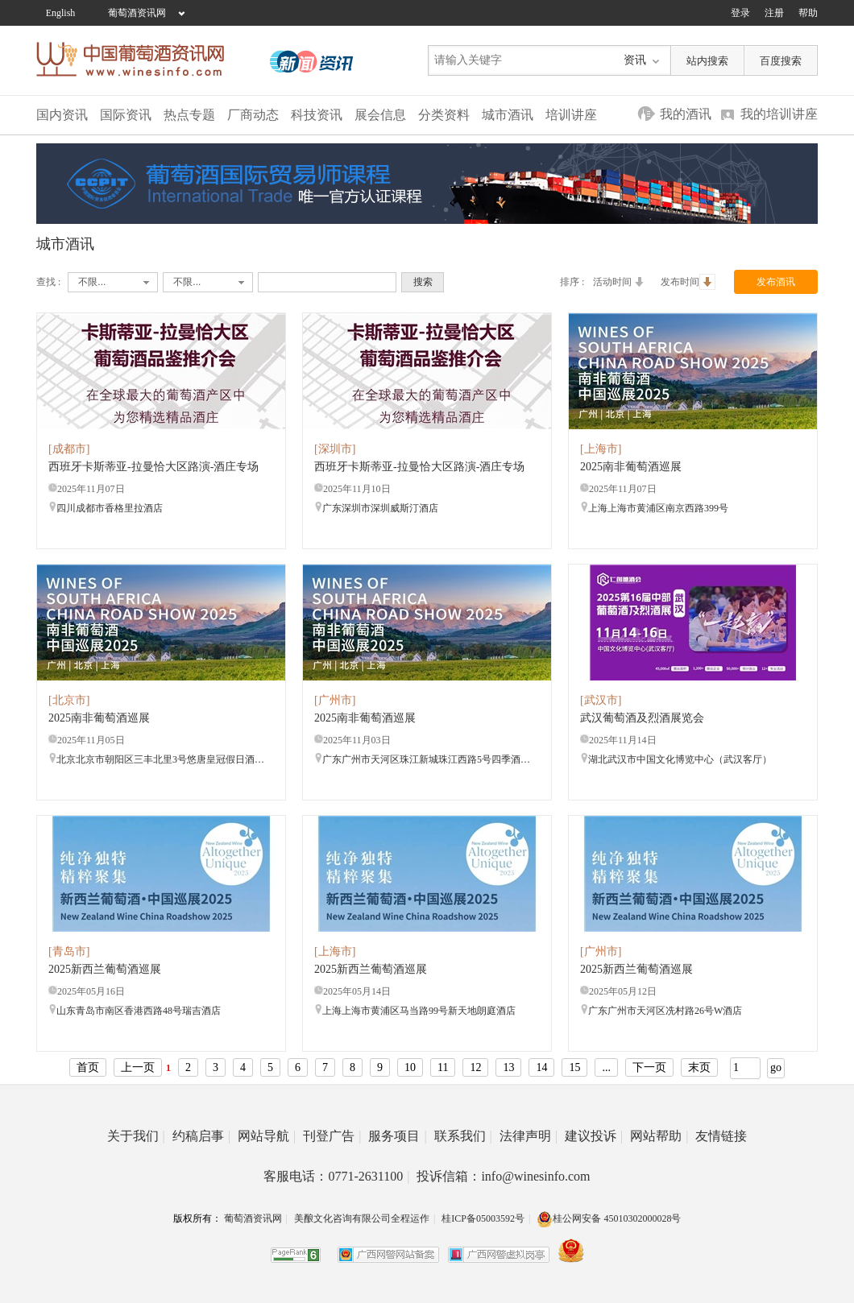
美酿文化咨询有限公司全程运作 (361, 1218)
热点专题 (189, 115)
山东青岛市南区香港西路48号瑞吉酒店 (134, 1010)
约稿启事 (201, 1136)
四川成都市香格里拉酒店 (105, 508)
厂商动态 (253, 115)
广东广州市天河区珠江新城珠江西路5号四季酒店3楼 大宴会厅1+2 (423, 759)
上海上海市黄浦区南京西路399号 (654, 508)
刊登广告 (332, 1136)
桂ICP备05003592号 (483, 1218)
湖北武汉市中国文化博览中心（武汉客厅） (676, 759)
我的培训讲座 (779, 114)
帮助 (808, 13)
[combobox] (113, 282)
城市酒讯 (507, 115)
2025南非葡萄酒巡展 (631, 467)
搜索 (423, 281)
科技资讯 (316, 115)
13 (508, 1067)
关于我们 (136, 1136)
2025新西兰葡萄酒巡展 (104, 969)
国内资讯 (62, 115)
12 (475, 1067)
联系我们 (463, 1136)
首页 (88, 1067)
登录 (740, 13)
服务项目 (397, 1136)
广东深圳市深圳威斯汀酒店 (376, 508)
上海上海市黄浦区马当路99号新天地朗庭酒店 (415, 1010)
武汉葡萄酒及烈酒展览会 (642, 718)
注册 (774, 13)
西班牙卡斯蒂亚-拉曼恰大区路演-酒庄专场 (153, 467)
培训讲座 (571, 115)
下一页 (649, 1067)
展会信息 (380, 115)
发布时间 (688, 282)
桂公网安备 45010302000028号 (609, 1218)
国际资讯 (125, 115)
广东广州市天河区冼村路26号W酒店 (661, 1010)
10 (410, 1067)
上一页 (138, 1067)
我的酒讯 (685, 114)
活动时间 (620, 282)
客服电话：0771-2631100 (336, 1176)
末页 (699, 1067)
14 (541, 1067)
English (61, 13)
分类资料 (444, 115)
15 (574, 1067)
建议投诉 (594, 1136)
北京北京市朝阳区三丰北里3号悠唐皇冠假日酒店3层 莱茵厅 (157, 759)
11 (442, 1067)
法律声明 (529, 1136)
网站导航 (267, 1136)
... (606, 1067)
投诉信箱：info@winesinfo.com (503, 1176)
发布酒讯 (776, 281)
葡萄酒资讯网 (137, 13)
